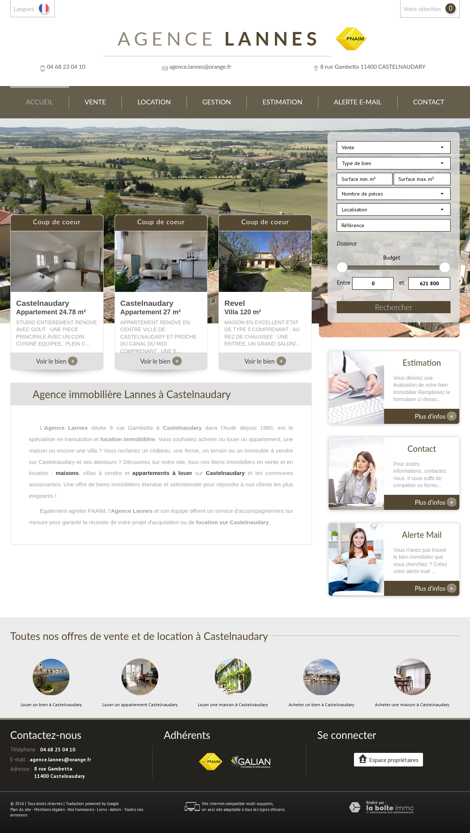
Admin (115, 809)
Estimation (282, 102)
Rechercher (393, 307)
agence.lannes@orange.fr (200, 66)
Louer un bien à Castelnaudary (51, 704)
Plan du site (20, 809)
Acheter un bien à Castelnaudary (321, 704)
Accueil (39, 102)
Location (154, 102)
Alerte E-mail (358, 102)
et (402, 282)
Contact (428, 102)
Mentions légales (49, 809)
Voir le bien (56, 361)
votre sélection (422, 9)
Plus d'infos (436, 416)
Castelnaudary (225, 473)
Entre (343, 282)
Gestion (216, 102)
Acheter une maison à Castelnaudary (412, 704)
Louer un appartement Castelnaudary (140, 704)
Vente (95, 102)
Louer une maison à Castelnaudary (233, 704)
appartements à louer (162, 473)
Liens (102, 809)
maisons (67, 473)
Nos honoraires (81, 809)
